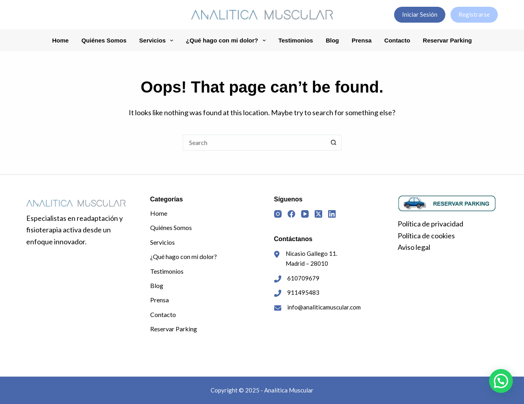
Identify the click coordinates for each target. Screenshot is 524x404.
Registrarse (474, 14)
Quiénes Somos (103, 40)
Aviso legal (414, 247)
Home (60, 40)
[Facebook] (291, 214)
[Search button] (334, 143)
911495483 (303, 292)
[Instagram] (278, 214)
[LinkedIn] (332, 214)
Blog (332, 40)
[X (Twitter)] (318, 214)
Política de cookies (426, 235)
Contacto (397, 40)
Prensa (361, 40)
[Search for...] (254, 143)
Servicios (157, 40)
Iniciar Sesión (419, 14)
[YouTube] (305, 214)
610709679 (303, 278)
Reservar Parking (447, 40)
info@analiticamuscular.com (324, 307)
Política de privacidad (430, 223)
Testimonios (295, 40)
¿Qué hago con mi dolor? (227, 40)
